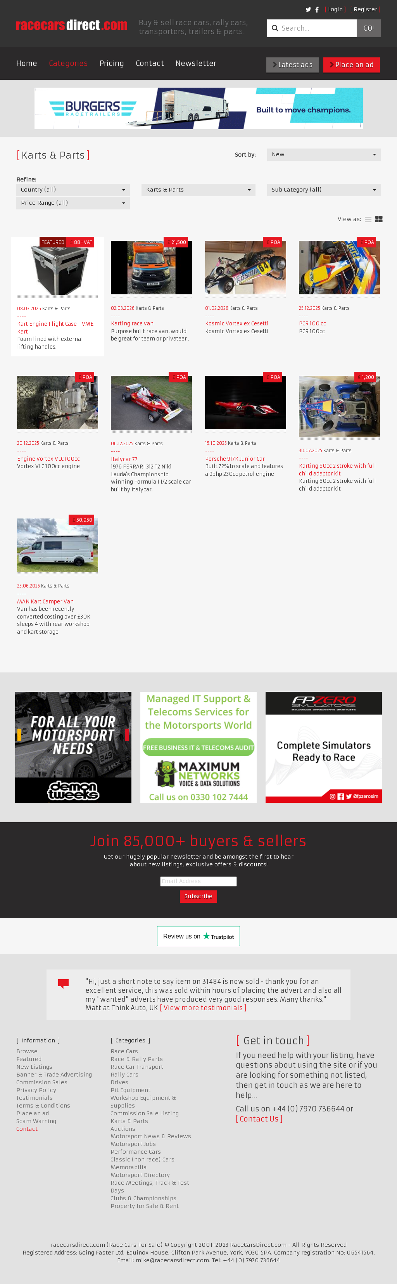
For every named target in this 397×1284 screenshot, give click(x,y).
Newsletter (196, 63)
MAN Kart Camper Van (45, 601)
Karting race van (132, 323)
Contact (150, 63)
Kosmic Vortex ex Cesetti (237, 323)
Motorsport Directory (140, 1175)
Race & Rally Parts (136, 1059)
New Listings (34, 1066)
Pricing (112, 63)
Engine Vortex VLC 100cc (48, 459)
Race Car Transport (136, 1066)
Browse (27, 1051)
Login (335, 9)
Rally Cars (124, 1074)
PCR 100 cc (312, 323)
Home (26, 63)
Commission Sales (41, 1082)
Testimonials (34, 1097)
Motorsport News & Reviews (150, 1136)
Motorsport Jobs (133, 1144)
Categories (68, 63)
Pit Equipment (130, 1090)
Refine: (26, 179)
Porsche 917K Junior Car (235, 459)
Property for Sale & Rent (144, 1206)
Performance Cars (135, 1151)
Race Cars (124, 1051)
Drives (119, 1082)
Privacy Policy (36, 1090)
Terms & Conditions (43, 1105)
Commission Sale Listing (144, 1113)
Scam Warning (36, 1121)
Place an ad (352, 65)
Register (365, 9)
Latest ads (292, 65)
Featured (28, 1059)
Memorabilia (128, 1167)
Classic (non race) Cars (142, 1159)
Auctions (122, 1128)
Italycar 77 (124, 459)
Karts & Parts (129, 1121)
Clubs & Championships (143, 1198)
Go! (368, 28)
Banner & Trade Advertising (54, 1074)
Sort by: (245, 154)
